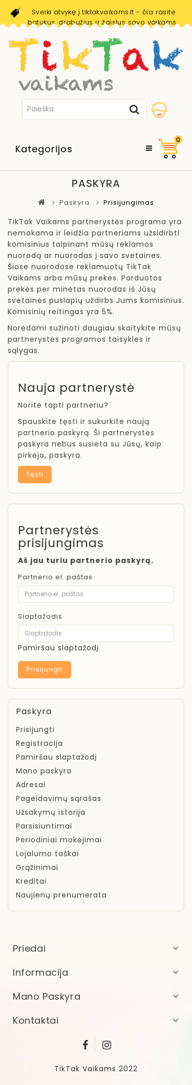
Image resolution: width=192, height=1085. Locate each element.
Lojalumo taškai (47, 853)
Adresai (31, 785)
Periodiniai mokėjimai (59, 840)
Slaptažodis (40, 616)
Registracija (39, 743)
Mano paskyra (44, 771)
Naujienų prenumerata (61, 895)
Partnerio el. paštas (55, 577)
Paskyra (74, 202)
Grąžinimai (37, 867)
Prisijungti (35, 729)
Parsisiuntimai (44, 826)
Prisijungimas (128, 202)
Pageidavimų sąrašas (58, 798)
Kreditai (31, 881)
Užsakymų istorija (51, 812)
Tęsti (35, 474)
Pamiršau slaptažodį (58, 648)
